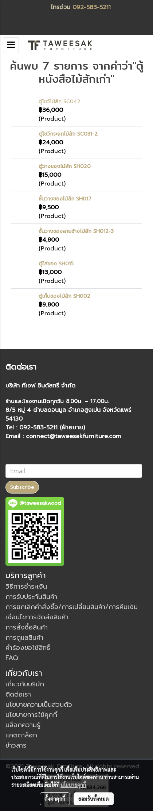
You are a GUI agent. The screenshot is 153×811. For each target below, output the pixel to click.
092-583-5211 (91, 7)
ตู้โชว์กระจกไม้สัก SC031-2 (68, 134)
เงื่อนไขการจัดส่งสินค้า (36, 617)
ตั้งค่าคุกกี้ (54, 798)
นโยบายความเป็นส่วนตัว (38, 704)
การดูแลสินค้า (24, 637)
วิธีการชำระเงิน (26, 586)
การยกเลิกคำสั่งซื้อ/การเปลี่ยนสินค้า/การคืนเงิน (71, 607)
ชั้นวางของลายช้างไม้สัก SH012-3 (76, 231)
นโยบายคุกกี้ (73, 784)
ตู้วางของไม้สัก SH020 (65, 166)
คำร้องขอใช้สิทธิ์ (27, 648)
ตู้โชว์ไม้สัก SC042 (60, 101)
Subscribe (22, 487)
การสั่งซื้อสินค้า (26, 627)
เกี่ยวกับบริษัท (24, 684)
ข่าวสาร (16, 745)
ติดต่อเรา (18, 694)
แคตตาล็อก (21, 735)
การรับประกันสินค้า (31, 597)
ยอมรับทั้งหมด (93, 798)
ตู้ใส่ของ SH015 (56, 264)
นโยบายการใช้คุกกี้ (31, 715)
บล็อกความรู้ (22, 725)
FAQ (11, 658)
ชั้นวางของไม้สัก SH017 (65, 199)
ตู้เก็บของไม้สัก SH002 (64, 296)
